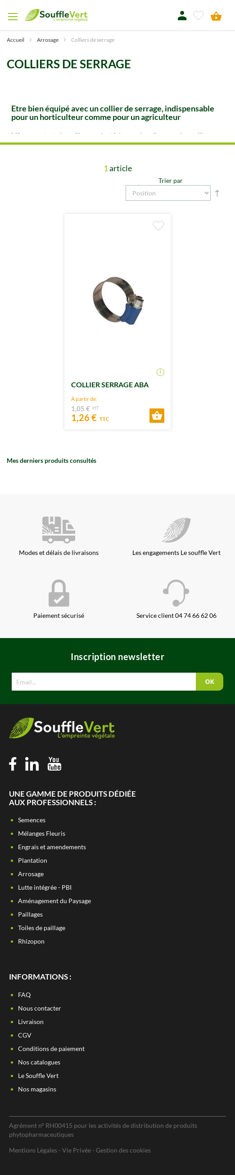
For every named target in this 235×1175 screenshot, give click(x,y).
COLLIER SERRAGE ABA (110, 384)
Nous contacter (39, 1008)
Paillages (30, 914)
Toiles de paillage (41, 927)
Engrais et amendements (52, 847)
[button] (158, 226)
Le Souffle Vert (38, 1075)
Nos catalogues (39, 1062)
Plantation (32, 860)
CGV (25, 1035)
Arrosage (48, 39)
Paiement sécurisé (58, 599)
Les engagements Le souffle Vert (176, 536)
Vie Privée (76, 1150)
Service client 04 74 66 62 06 (176, 599)
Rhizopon (31, 941)
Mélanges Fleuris (41, 833)
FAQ (24, 994)
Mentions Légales (33, 1150)
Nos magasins (37, 1089)
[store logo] (56, 15)
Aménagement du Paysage (54, 901)
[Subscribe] (209, 682)
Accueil (16, 39)
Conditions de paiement (51, 1048)
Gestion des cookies (123, 1150)
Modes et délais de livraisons (59, 536)
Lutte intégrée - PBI (45, 887)
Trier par (170, 180)
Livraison (31, 1021)
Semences (31, 820)
